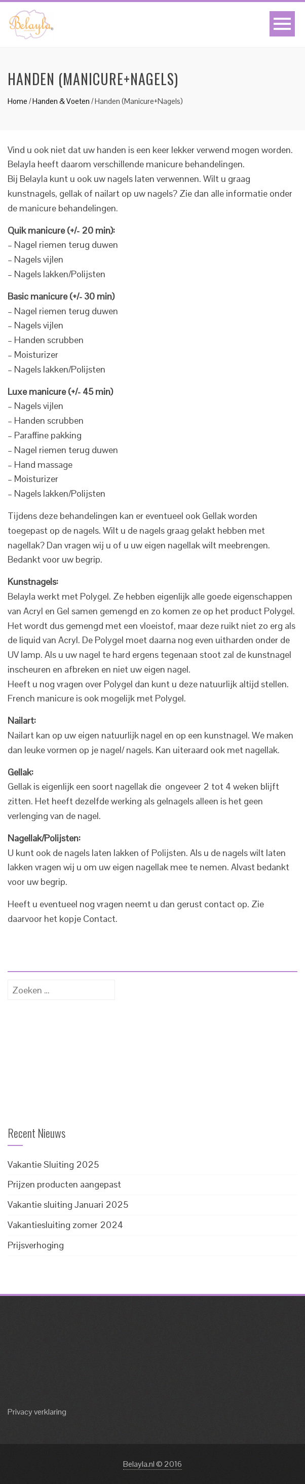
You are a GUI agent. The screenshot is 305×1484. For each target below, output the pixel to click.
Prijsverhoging (36, 1245)
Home (17, 101)
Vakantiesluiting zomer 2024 (65, 1225)
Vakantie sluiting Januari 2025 (68, 1204)
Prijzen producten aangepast (64, 1184)
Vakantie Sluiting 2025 (53, 1164)
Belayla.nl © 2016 (152, 1464)
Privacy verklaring (37, 1411)
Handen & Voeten (61, 101)
